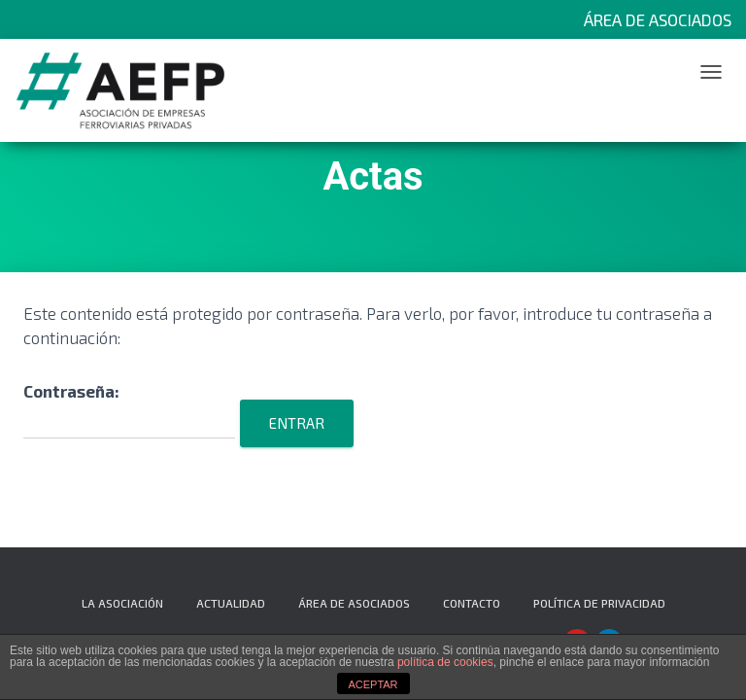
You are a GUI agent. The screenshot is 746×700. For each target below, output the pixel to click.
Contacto (471, 603)
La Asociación (122, 603)
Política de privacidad (599, 603)
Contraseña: (129, 409)
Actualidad (230, 603)
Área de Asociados (657, 19)
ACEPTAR (372, 684)
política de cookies (445, 662)
